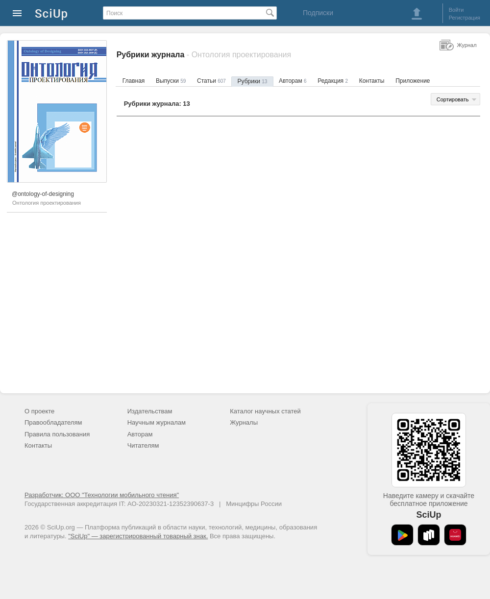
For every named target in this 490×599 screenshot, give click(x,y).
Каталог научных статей (265, 411)
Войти (456, 10)
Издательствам (149, 411)
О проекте (39, 411)
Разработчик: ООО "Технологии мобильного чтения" (101, 495)
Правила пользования (57, 434)
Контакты (372, 80)
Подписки (318, 13)
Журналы (244, 422)
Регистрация (464, 18)
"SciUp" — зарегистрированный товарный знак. (138, 536)
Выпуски (171, 80)
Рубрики (253, 81)
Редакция (333, 80)
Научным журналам (156, 422)
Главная (133, 80)
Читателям (143, 445)
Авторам (293, 80)
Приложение (412, 80)
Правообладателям (53, 422)
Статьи (211, 80)
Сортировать (453, 99)
